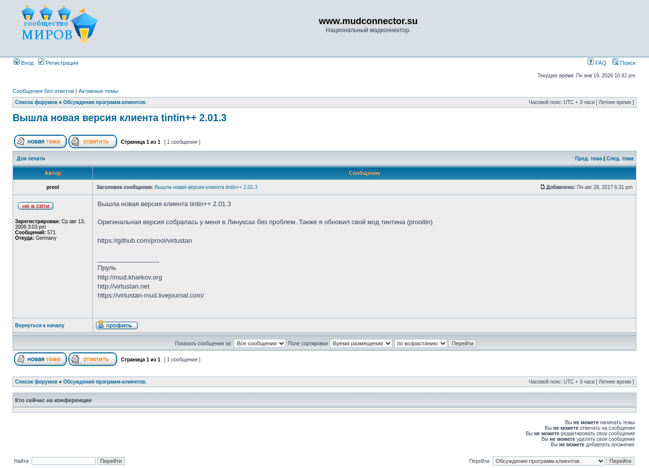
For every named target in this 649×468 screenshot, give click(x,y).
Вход (24, 63)
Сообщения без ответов (43, 91)
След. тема (619, 158)
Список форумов (36, 102)
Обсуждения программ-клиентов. (105, 102)
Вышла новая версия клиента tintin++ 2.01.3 (120, 117)
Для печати (31, 158)
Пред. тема (588, 158)
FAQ (597, 63)
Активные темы (98, 91)
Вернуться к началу (39, 325)
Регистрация (58, 63)
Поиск (623, 63)
